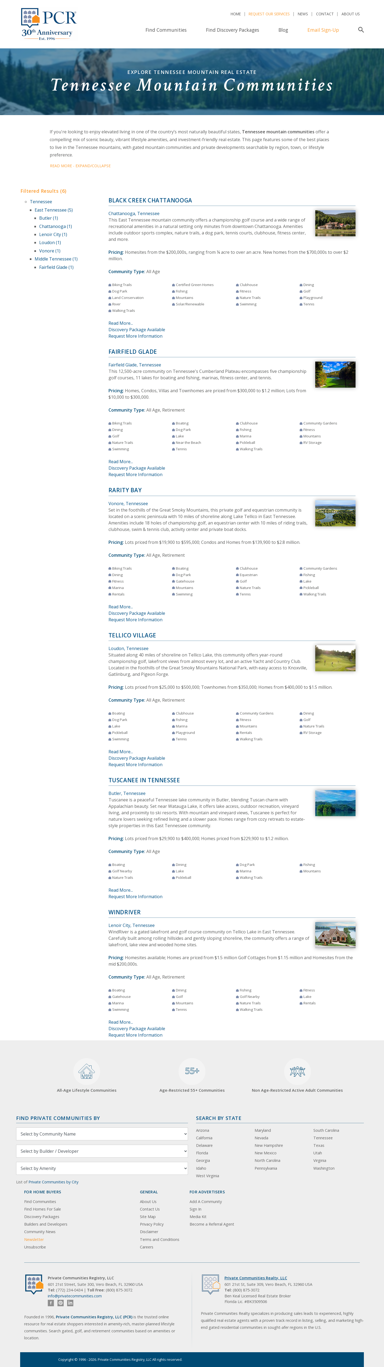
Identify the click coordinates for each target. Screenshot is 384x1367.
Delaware (204, 1145)
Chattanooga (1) (55, 226)
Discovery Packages (41, 1216)
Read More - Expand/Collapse (80, 165)
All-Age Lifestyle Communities (87, 1075)
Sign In (195, 1209)
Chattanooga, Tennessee (134, 213)
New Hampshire (269, 1145)
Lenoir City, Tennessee (131, 925)
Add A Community (206, 1201)
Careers (146, 1247)
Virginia (319, 1160)
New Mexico (266, 1152)
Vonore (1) (49, 251)
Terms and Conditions (159, 1239)
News (303, 13)
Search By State (218, 1118)
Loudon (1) (50, 242)
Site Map (148, 1216)
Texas (318, 1145)
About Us (351, 13)
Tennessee (41, 202)
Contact (325, 13)
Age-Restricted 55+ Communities (192, 1075)
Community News (40, 1231)
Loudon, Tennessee (128, 648)
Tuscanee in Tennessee (144, 780)
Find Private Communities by (58, 1118)
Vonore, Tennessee (128, 503)
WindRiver (124, 912)
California (204, 1137)
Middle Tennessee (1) (56, 259)
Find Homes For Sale (42, 1209)
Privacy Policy (152, 1224)
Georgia (203, 1160)
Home (236, 13)
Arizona (202, 1130)
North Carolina (267, 1160)
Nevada (261, 1137)
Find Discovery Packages (232, 30)
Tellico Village (132, 635)
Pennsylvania (266, 1168)
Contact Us (150, 1209)
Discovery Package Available (136, 330)
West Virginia (207, 1175)
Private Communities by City (53, 1181)
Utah (317, 1152)
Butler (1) (48, 218)
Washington (324, 1168)
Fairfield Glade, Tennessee (134, 365)
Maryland (263, 1130)
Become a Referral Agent (212, 1224)
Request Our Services (269, 13)
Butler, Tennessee (127, 793)
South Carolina (326, 1130)
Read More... (120, 323)
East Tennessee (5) (54, 210)
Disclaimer (149, 1231)
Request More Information (135, 336)
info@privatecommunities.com (75, 1295)
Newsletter (34, 1239)
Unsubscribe (35, 1247)
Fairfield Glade (132, 351)
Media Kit (198, 1216)
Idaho (201, 1168)
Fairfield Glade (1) (56, 267)
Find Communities (166, 30)
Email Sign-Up (323, 30)
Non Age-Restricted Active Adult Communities (297, 1075)
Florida (202, 1152)
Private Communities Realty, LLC (255, 1277)
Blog (283, 30)
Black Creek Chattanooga (150, 200)
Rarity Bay (125, 490)
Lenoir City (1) (53, 234)
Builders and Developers (45, 1224)
